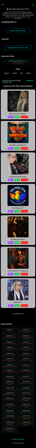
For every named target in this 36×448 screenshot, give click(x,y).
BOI (21, 73)
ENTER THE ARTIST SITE (18, 48)
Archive (9, 330)
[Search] (33, 5)
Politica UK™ (17, 302)
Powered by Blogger (18, 439)
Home (14, 73)
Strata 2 (9, 336)
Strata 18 (9, 383)
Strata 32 (9, 423)
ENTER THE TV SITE (18, 31)
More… (29, 73)
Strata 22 (9, 393)
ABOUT (6, 73)
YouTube (24, 117)
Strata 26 (9, 406)
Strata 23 (26, 393)
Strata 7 (26, 349)
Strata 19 (26, 382)
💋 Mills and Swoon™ (18, 239)
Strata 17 (26, 377)
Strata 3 (26, 337)
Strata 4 (9, 342)
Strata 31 (26, 417)
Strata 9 (26, 354)
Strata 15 (26, 371)
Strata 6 (9, 349)
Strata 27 (26, 406)
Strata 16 (9, 377)
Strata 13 (26, 365)
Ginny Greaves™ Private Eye (18, 271)
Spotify (17, 117)
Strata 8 (9, 354)
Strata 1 (26, 331)
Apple (10, 117)
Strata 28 (9, 411)
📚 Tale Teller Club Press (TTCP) (18, 9)
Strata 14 (9, 371)
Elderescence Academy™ (18, 113)
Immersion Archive (18, 61)
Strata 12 (9, 365)
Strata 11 (26, 359)
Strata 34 (9, 430)
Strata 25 (26, 399)
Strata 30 (9, 416)
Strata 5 (26, 342)
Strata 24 (9, 399)
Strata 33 (26, 423)
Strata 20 (9, 388)
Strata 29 (26, 411)
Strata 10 (9, 360)
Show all (30, 80)
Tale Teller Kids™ (18, 208)
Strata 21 (26, 388)
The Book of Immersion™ (18, 145)
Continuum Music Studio (18, 176)
